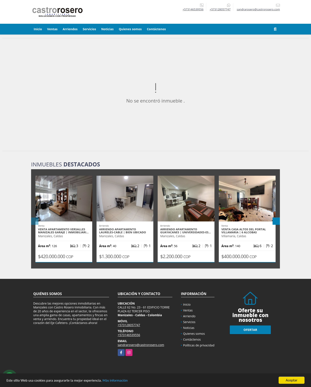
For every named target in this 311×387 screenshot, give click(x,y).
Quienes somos (130, 29)
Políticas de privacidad (198, 345)
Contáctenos (156, 29)
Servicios (89, 29)
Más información (115, 380)
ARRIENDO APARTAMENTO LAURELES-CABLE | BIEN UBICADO (122, 231)
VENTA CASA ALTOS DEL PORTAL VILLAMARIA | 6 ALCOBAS (243, 231)
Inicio (38, 29)
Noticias (107, 29)
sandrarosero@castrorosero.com (141, 345)
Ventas (52, 29)
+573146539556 (192, 9)
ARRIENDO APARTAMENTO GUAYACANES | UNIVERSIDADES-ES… (185, 231)
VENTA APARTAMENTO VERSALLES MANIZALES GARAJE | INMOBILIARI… (63, 231)
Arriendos (70, 29)
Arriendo (189, 316)
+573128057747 (220, 9)
